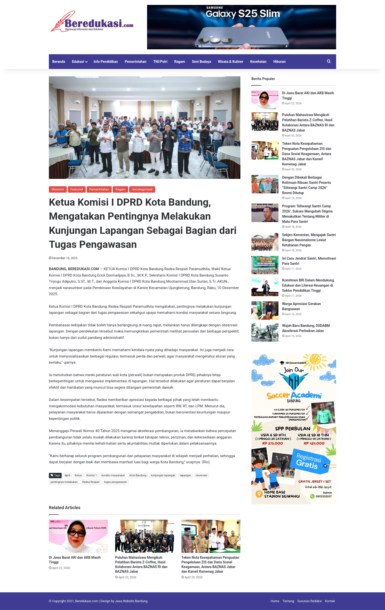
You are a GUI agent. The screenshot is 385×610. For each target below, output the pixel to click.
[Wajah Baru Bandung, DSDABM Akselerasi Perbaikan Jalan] (264, 332)
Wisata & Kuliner (230, 62)
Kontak (330, 601)
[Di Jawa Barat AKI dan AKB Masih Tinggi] (78, 536)
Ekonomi (58, 189)
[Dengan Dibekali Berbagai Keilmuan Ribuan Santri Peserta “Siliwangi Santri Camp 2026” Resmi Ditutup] (264, 184)
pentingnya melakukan (64, 482)
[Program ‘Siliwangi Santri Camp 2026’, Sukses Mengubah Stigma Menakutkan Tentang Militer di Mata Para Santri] (264, 213)
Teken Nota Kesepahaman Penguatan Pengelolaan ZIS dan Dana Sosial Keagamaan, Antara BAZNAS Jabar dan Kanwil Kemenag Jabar (306, 154)
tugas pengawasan (115, 482)
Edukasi (78, 62)
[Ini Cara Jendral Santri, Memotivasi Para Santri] (264, 265)
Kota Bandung (137, 475)
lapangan (185, 475)
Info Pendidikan (106, 62)
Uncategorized (142, 189)
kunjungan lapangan (163, 475)
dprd (67, 475)
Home (275, 601)
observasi (201, 475)
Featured (76, 189)
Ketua (78, 475)
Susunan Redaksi (309, 601)
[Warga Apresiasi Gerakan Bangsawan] (264, 310)
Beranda (58, 62)
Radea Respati (90, 482)
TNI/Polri (160, 62)
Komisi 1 (91, 475)
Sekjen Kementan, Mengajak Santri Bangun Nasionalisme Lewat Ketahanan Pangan (309, 240)
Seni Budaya (201, 62)
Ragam (179, 62)
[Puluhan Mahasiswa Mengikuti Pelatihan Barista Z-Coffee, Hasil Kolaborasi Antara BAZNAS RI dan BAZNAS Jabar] (144, 536)
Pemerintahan (135, 62)
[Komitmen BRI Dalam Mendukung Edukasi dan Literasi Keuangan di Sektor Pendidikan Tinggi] (264, 287)
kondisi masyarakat (113, 475)
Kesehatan (258, 62)
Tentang (288, 601)
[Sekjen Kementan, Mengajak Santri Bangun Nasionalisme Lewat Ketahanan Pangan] (264, 241)
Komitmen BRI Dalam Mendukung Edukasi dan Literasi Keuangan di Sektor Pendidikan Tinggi (308, 285)
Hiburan (279, 62)
